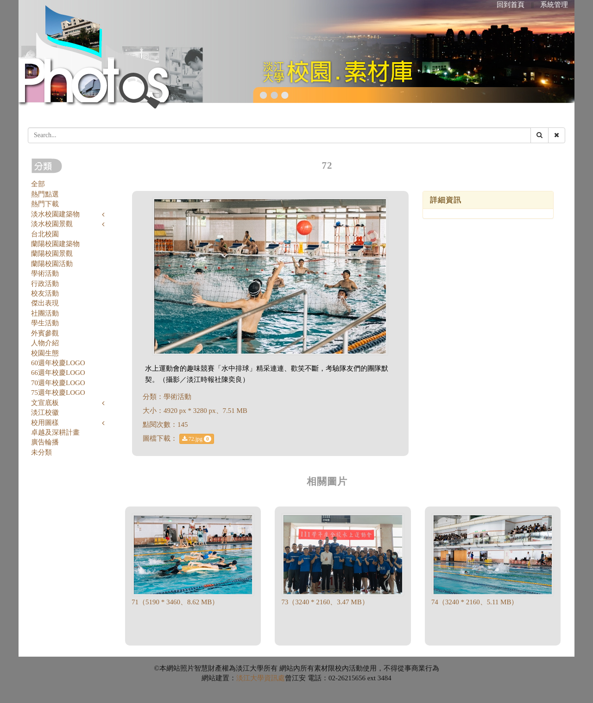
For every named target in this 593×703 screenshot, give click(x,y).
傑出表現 (45, 303)
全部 (38, 184)
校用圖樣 (45, 422)
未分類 (41, 452)
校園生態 (45, 353)
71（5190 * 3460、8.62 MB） (175, 602)
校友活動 (45, 293)
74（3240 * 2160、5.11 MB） (474, 602)
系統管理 (554, 4)
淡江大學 (250, 678)
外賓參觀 (45, 333)
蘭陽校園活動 (52, 263)
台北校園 (45, 234)
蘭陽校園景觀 (52, 253)
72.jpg (196, 439)
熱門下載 (45, 204)
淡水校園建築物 (55, 214)
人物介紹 (45, 343)
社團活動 (45, 313)
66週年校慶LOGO (58, 372)
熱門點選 (45, 194)
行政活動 (45, 283)
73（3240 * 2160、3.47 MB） (324, 602)
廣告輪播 (45, 442)
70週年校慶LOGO (58, 382)
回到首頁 (510, 4)
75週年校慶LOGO (58, 392)
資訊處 (274, 678)
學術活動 (45, 273)
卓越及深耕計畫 (55, 432)
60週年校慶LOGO (58, 363)
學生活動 (45, 323)
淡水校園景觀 (52, 224)
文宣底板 (45, 402)
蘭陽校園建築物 (55, 243)
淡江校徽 (45, 412)
